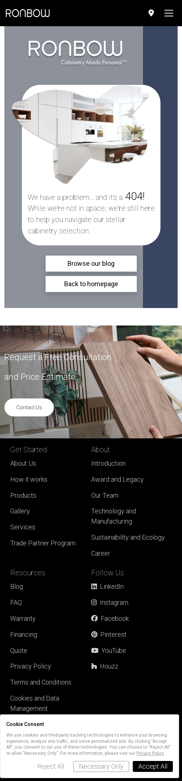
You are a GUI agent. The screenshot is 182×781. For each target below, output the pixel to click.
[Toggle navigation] (169, 13)
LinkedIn (107, 586)
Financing (23, 634)
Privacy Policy (30, 666)
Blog (16, 586)
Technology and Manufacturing (113, 516)
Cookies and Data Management (34, 703)
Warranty (23, 618)
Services (22, 527)
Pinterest (109, 634)
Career (100, 553)
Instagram (109, 602)
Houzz (104, 666)
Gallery (20, 511)
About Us (23, 463)
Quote (18, 650)
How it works (28, 479)
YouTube (108, 650)
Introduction (108, 463)
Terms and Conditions (40, 682)
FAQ (16, 602)
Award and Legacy (117, 479)
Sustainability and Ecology (128, 537)
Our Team (105, 495)
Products (23, 495)
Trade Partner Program (42, 543)
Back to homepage (91, 284)
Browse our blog (91, 263)
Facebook (110, 618)
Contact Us (29, 407)
